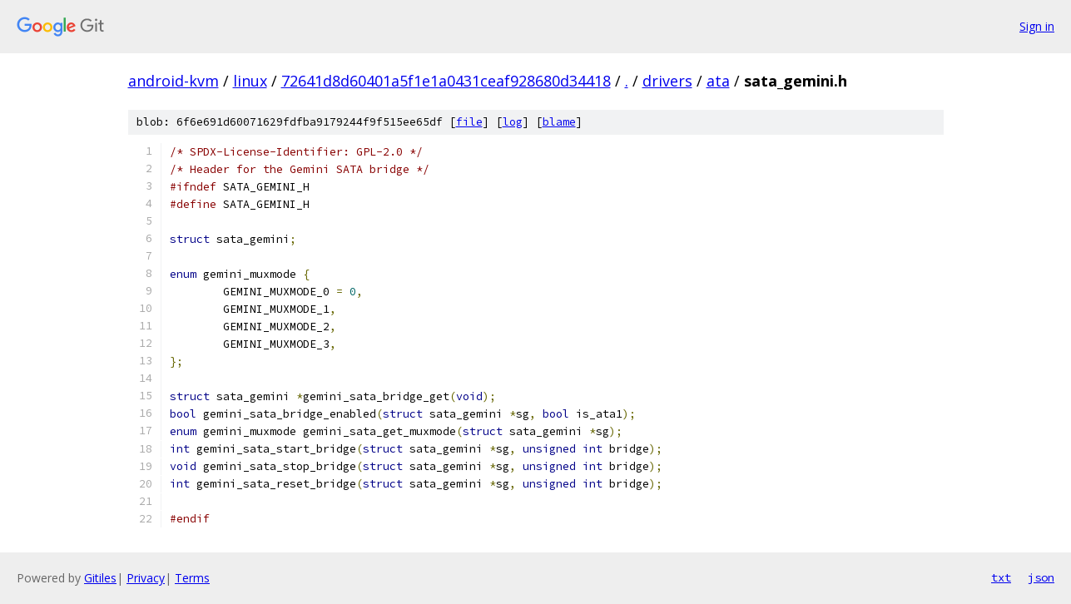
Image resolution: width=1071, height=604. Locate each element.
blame (559, 122)
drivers (667, 81)
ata (718, 81)
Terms (192, 578)
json (1041, 577)
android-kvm (173, 81)
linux (250, 81)
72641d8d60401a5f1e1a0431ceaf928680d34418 (446, 81)
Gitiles (100, 578)
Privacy (145, 578)
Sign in (1036, 26)
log (513, 122)
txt (1001, 577)
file (469, 122)
